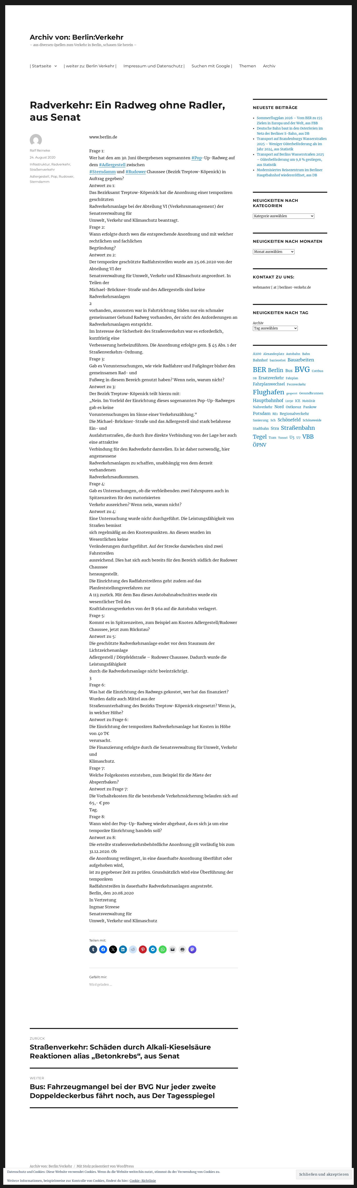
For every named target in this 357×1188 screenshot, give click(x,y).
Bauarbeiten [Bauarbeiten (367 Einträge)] (301, 360)
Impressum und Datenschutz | (154, 66)
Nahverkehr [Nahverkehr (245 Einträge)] (262, 407)
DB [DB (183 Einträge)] (255, 378)
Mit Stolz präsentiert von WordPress (105, 1166)
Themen (247, 66)
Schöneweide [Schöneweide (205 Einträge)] (312, 420)
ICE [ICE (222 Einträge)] (297, 401)
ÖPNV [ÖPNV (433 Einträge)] (259, 445)
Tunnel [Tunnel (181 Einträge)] (283, 437)
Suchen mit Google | (212, 66)
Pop (54, 176)
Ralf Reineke (40, 150)
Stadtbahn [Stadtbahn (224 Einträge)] (261, 429)
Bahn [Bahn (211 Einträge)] (306, 354)
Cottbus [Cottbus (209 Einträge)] (317, 371)
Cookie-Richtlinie (143, 1181)
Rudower (66, 176)
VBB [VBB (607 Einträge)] (308, 436)
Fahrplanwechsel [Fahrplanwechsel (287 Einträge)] (269, 384)
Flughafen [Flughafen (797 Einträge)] (268, 392)
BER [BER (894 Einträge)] (259, 370)
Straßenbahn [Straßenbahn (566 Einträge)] (298, 428)
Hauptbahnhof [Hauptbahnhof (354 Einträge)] (268, 400)
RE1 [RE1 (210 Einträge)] (275, 414)
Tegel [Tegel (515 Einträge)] (260, 437)
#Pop (196, 157)
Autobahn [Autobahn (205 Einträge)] (293, 354)
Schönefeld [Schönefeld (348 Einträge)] (289, 420)
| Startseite (40, 66)
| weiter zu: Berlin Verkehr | (90, 66)
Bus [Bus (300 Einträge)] (289, 370)
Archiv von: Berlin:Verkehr (76, 37)
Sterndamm (40, 182)
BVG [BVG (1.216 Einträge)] (302, 369)
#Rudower (135, 171)
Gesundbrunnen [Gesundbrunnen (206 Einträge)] (311, 393)
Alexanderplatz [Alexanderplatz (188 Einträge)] (273, 354)
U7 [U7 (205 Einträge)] (298, 437)
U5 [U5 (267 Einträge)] (292, 437)
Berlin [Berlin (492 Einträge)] (275, 370)
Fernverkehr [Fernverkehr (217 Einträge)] (296, 384)
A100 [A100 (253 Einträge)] (257, 353)
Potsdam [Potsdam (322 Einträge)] (261, 413)
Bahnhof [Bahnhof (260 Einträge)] (260, 360)
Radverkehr (60, 164)
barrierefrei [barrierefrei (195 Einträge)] (278, 360)
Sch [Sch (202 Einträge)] (273, 420)
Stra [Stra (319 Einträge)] (275, 428)
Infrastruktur (40, 164)
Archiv (269, 66)
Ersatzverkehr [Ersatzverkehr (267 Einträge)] (271, 378)
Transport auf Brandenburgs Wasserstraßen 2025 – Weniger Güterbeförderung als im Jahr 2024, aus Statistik (292, 144)
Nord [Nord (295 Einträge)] (279, 407)
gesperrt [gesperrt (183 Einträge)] (291, 393)
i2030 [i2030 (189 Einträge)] (289, 401)
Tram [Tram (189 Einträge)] (272, 437)
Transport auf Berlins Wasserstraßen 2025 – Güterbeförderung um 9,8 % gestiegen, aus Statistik (290, 159)
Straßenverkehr (42, 169)
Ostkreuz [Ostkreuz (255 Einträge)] (293, 407)
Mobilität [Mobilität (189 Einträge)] (308, 401)
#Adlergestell (112, 164)
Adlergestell (39, 176)
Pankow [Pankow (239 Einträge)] (309, 407)
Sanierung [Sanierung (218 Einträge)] (260, 420)
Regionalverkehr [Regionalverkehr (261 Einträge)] (294, 413)
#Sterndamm (102, 171)
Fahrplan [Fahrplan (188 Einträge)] (292, 378)
